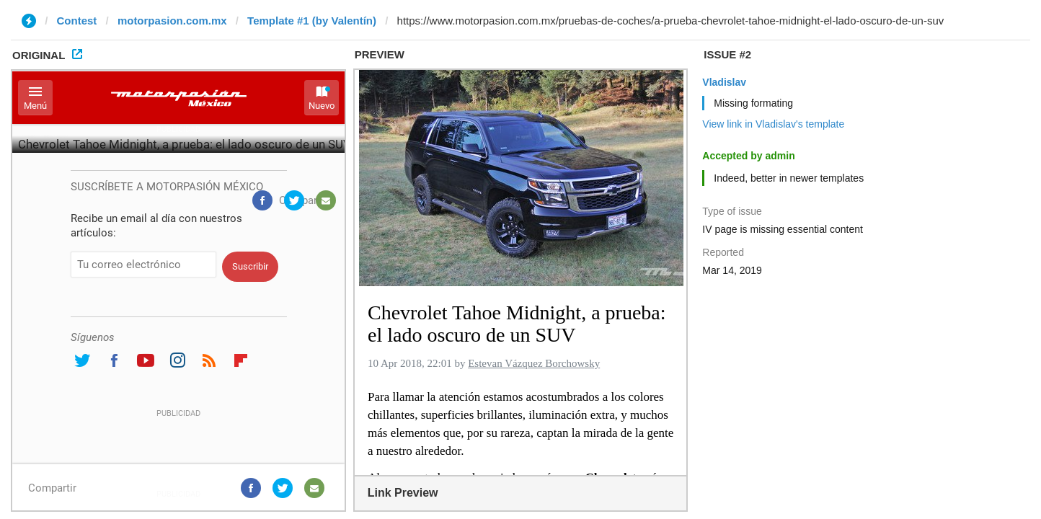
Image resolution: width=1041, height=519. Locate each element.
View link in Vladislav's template (773, 124)
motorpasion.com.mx (172, 20)
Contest (77, 20)
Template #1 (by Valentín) (311, 20)
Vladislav (724, 82)
